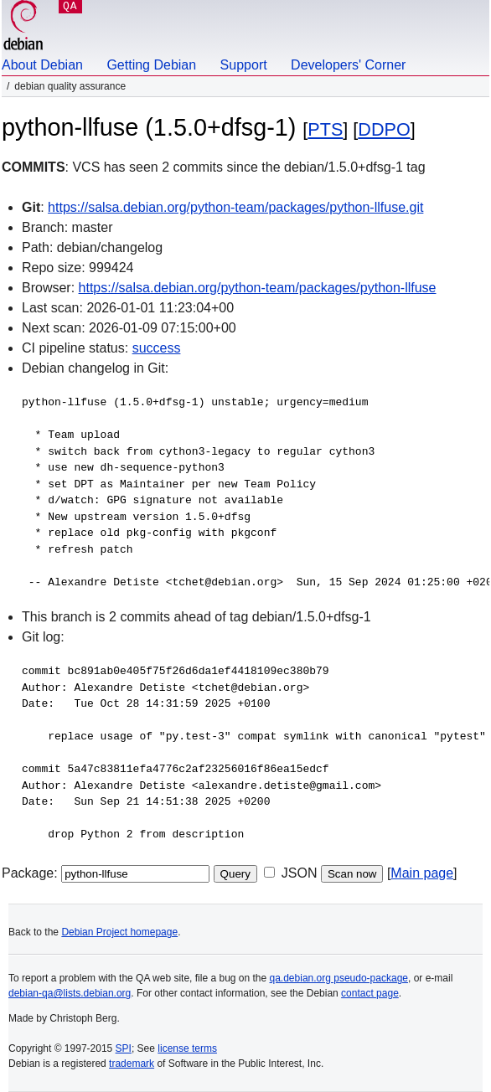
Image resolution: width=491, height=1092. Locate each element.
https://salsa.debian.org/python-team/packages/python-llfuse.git (235, 207)
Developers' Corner (348, 65)
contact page (370, 993)
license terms (187, 1048)
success (156, 348)
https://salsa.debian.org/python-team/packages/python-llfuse (258, 288)
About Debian (42, 65)
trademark (131, 1063)
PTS (325, 129)
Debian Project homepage (119, 932)
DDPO (384, 129)
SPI (124, 1048)
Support (243, 65)
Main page (421, 873)
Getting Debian (151, 65)
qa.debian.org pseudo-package (339, 978)
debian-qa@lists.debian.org (69, 993)
